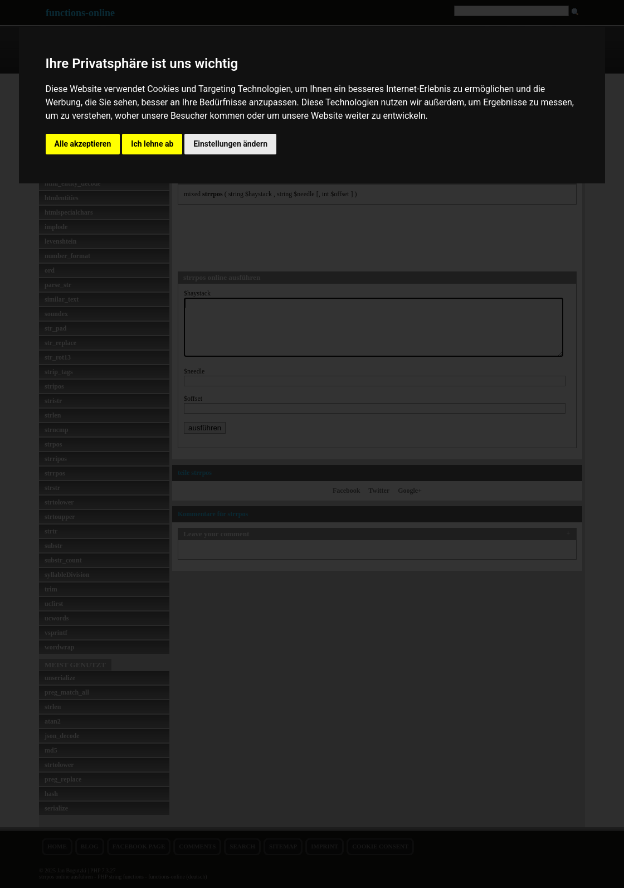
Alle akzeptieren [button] (83, 143)
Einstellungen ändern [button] (230, 143)
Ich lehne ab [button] (152, 143)
